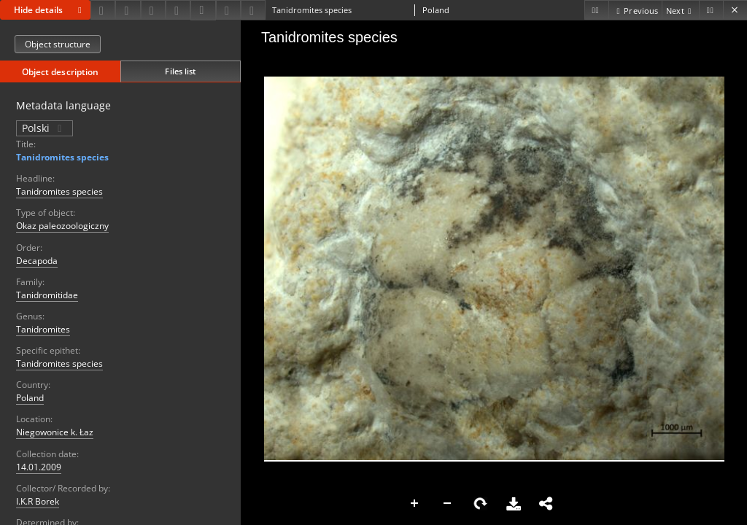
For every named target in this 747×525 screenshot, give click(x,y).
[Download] (102, 10)
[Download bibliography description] (202, 10)
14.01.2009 (38, 467)
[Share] (127, 10)
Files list (180, 71)
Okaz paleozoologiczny (62, 225)
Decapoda (37, 260)
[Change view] (178, 10)
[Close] (735, 10)
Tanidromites (43, 329)
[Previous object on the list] (635, 10)
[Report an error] (253, 10)
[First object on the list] (596, 10)
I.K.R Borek (37, 501)
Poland (30, 398)
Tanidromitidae (47, 295)
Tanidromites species (62, 157)
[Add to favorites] (153, 10)
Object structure (57, 44)
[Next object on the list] (680, 10)
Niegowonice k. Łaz (54, 432)
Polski (44, 128)
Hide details (50, 10)
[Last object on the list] (711, 10)
